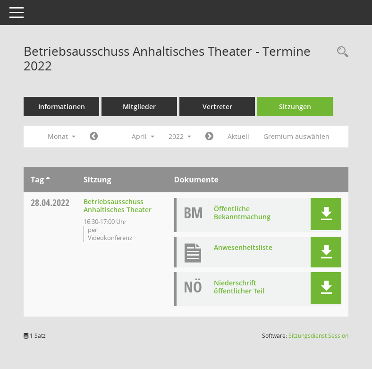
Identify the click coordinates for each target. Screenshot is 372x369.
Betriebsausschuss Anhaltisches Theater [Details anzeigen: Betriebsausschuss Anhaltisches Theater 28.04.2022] (118, 205)
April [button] (143, 136)
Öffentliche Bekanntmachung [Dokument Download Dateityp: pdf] (242, 212)
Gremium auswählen (296, 136)
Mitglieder (139, 106)
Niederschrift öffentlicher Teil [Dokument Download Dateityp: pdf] (239, 286)
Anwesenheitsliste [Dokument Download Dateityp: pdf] (243, 247)
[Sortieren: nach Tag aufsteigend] (48, 179)
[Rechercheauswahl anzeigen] (340, 52)
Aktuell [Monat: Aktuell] (238, 136)
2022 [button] (180, 136)
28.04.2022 (50, 202)
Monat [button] (62, 136)
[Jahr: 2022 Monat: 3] (94, 136)
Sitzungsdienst (318, 336)
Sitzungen (295, 106)
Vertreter (217, 106)
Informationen (61, 106)
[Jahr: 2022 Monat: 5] (209, 136)
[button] (326, 214)
